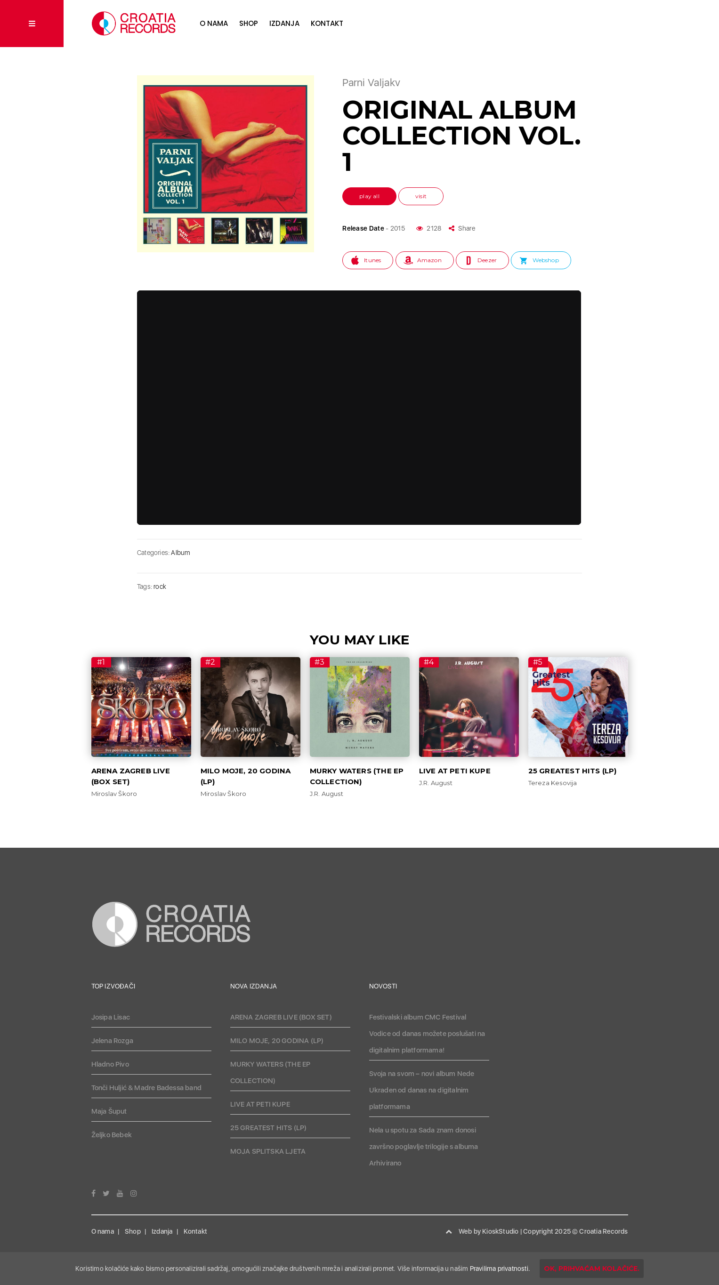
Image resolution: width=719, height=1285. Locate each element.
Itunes (372, 260)
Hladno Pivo (110, 1064)
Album (180, 552)
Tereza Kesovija (552, 783)
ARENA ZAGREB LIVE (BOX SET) (281, 1017)
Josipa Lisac (110, 1017)
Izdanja (284, 23)
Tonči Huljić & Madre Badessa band (146, 1088)
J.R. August (326, 793)
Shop (248, 23)
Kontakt (327, 23)
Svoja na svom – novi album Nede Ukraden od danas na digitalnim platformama (422, 1090)
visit (421, 196)
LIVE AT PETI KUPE (455, 770)
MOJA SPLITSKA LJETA (268, 1151)
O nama (214, 23)
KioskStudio (500, 1231)
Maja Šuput (109, 1111)
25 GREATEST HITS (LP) (572, 770)
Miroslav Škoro (114, 793)
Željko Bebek (111, 1135)
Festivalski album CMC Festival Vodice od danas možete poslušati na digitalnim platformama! (427, 1033)
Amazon (429, 260)
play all (369, 196)
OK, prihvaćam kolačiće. (591, 1268)
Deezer (487, 260)
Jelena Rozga (112, 1040)
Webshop (545, 260)
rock (159, 586)
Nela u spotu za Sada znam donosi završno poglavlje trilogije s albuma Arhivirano (423, 1146)
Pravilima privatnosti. (500, 1268)
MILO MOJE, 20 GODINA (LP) (277, 1040)
